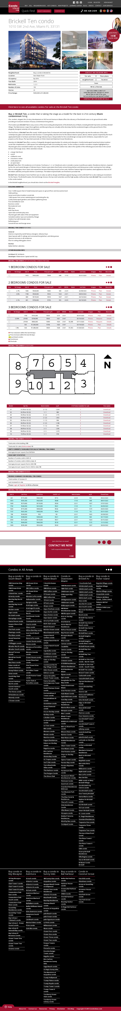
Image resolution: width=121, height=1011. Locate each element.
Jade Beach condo (50, 914)
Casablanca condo (50, 657)
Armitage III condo (33, 608)
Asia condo (83, 601)
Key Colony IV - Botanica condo (14, 934)
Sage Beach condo (50, 967)
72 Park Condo (49, 600)
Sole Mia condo (31, 928)
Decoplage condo (15, 618)
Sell (30, 6)
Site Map (71, 1009)
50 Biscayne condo (68, 605)
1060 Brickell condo (86, 592)
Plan (100, 275)
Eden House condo (50, 670)
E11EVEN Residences (68, 663)
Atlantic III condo (32, 887)
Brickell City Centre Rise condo (86, 629)
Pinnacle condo (49, 948)
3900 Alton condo (50, 588)
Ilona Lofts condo (32, 638)
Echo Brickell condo (86, 700)
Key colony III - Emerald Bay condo (16, 929)
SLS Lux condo (84, 808)
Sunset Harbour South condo (15, 688)
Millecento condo (85, 769)
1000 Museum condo (68, 586)
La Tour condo (49, 725)
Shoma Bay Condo (50, 756)
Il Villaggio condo (15, 643)
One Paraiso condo (68, 752)
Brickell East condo (86, 633)
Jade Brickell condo (86, 737)
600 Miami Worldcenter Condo (68, 609)
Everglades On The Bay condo (68, 681)
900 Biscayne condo (68, 613)
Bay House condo (67, 633)
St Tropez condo (50, 759)
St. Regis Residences (86, 816)
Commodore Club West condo (15, 904)
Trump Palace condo (51, 980)
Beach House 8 (49, 627)
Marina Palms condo (33, 922)
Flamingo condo (15, 632)
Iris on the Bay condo (51, 712)
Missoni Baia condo (68, 732)
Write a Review (96, 87)
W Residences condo (16, 695)
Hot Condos (52, 6)
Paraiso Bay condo (68, 763)
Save (96, 83)
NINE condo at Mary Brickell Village (86, 781)
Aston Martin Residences (66, 626)
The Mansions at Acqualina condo (50, 973)
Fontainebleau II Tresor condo (50, 694)
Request (99, 319)
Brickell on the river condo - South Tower (86, 666)
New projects (63, 6)
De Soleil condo (14, 615)
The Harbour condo (51, 770)
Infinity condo (84, 729)
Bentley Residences (51, 900)
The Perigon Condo (51, 773)
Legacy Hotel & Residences (66, 703)
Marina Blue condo (68, 707)
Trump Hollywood (50, 978)
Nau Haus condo (15, 662)
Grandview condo (50, 703)
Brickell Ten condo (86, 670)
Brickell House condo (86, 646)
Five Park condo (14, 629)
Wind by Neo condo (68, 821)
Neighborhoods (40, 6)
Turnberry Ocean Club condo (50, 995)
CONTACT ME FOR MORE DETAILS (96, 99)
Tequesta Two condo (87, 830)
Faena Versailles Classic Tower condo (51, 677)
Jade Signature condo (52, 919)
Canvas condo (66, 644)
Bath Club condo (50, 624)
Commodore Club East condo (15, 893)
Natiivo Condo (66, 735)
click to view (26, 446)
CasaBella (64, 647)
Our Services (108, 6)
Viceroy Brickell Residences (84, 853)
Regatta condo (49, 748)
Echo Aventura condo (34, 911)
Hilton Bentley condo (34, 630)
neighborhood (87, 80)
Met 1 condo (65, 713)
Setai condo (13, 673)
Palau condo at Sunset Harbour (15, 666)
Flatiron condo (84, 713)
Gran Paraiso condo (68, 691)
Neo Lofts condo (85, 775)
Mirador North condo (17, 646)
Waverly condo (14, 698)
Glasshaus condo (85, 881)
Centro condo (66, 650)
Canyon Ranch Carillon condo (49, 636)
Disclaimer (61, 1009)
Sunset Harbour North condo (15, 682)
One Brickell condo (86, 791)
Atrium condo (31, 890)
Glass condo (30, 627)
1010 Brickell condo (86, 586)
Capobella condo (50, 651)
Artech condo (31, 878)
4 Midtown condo (67, 602)
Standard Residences (86, 819)
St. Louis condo (84, 813)
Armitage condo (32, 605)
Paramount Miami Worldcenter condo (68, 777)
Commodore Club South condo (15, 898)
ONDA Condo (66, 894)
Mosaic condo (49, 734)
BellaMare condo (32, 903)
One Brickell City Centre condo (85, 787)
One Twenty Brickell (86, 794)
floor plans (104, 76)
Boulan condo (14, 609)
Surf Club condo (50, 762)
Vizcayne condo (67, 813)
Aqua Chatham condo (52, 609)
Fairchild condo (84, 878)
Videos (91, 6)
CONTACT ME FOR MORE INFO (96, 73)
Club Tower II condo (16, 886)
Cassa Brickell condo (86, 679)
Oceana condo (14, 949)
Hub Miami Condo (67, 694)
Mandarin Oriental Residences (86, 751)
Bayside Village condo (104, 583)
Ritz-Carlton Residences (48, 752)
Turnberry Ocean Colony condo (50, 1001)
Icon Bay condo (66, 699)
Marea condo (31, 644)
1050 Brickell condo (86, 589)
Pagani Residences (50, 740)
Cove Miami (65, 658)
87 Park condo (49, 603)
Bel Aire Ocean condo (51, 630)
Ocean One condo (50, 934)
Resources (43, 1009)
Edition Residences (68, 666)
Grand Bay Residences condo (15, 909)
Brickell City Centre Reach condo (86, 624)
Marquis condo (66, 710)
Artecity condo (14, 596)
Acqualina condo (50, 881)
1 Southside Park (85, 583)
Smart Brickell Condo (86, 810)
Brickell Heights (54, 182)
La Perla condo (49, 922)
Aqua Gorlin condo (51, 612)
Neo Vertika (83, 777)
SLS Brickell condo (85, 805)
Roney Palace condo (16, 670)
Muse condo (48, 928)
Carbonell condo (85, 676)
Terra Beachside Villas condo (50, 766)
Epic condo (65, 677)
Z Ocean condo (14, 701)
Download (106, 409)
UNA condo (83, 849)
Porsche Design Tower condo (49, 952)
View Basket (108, 2)
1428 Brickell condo (86, 595)
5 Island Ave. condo (16, 593)
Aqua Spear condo (50, 618)
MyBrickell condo (85, 772)
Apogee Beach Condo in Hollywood (51, 885)
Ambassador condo (33, 599)
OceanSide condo (102, 594)
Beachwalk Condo (50, 897)
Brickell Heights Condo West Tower (86, 642)
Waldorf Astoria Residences (67, 817)
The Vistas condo (15, 692)
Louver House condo (33, 641)
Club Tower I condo (16, 884)
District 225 (83, 692)
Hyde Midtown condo (69, 696)
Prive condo (30, 925)
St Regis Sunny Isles (51, 969)
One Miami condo (67, 749)
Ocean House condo (33, 657)
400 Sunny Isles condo (52, 878)
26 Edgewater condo (68, 600)
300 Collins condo (32, 588)
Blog (85, 6)
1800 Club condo (67, 589)
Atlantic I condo (32, 881)
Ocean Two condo (50, 940)
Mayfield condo (84, 761)
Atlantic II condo (32, 884)
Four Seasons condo (86, 716)
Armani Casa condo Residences (51, 890)
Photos (93, 275)
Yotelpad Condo (67, 824)
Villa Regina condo (85, 857)
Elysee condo (66, 674)
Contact (98, 6)
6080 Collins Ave (49, 597)
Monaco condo (49, 731)
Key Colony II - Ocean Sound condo (16, 924)
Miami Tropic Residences (66, 717)
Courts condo (31, 624)
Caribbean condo (50, 654)
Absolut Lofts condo (34, 596)
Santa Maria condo (86, 797)
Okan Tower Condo (68, 746)
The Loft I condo (67, 802)
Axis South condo (85, 607)
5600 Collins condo (50, 591)
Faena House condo (16, 621)
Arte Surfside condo (51, 621)
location (104, 80)
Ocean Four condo (50, 931)
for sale (88, 76)
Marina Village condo (104, 591)
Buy (26, 6)
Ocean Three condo (51, 937)
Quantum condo (67, 784)
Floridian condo (14, 635)
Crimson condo (66, 661)
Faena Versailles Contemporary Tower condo (52, 683)
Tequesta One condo (86, 822)
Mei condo (47, 728)
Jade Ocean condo (50, 917)
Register (97, 2)
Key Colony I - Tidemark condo (15, 919)
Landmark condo (32, 919)
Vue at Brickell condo (86, 860)
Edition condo (49, 673)
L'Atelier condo (49, 717)
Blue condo (65, 641)
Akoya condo (48, 606)
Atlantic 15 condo (50, 895)
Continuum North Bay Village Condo (50, 666)
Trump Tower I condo (52, 986)
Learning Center (76, 6)
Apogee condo (31, 602)
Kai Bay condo (49, 714)
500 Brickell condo (85, 598)
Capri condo (13, 612)
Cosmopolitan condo (34, 621)
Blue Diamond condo (51, 633)
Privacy (52, 1009)
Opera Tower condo (68, 760)
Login (90, 2)
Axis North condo (85, 604)
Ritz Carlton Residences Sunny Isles (50, 961)
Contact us (59, 11)
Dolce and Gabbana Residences (86, 696)
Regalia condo (49, 956)
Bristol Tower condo (86, 673)
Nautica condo (49, 737)
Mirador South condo (17, 649)
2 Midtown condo (67, 591)
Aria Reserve (65, 622)
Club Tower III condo (16, 889)
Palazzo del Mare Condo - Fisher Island (104, 598)
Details (108, 275)
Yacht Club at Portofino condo (32, 682)
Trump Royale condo (51, 983)
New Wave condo (67, 738)
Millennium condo (50, 925)
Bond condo (83, 615)
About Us (22, 1009)
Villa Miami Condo (67, 810)
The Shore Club (49, 776)
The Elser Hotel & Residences (67, 798)
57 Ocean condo (49, 594)
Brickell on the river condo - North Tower (86, 660)
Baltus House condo (68, 630)
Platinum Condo (67, 781)
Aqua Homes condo (51, 615)
